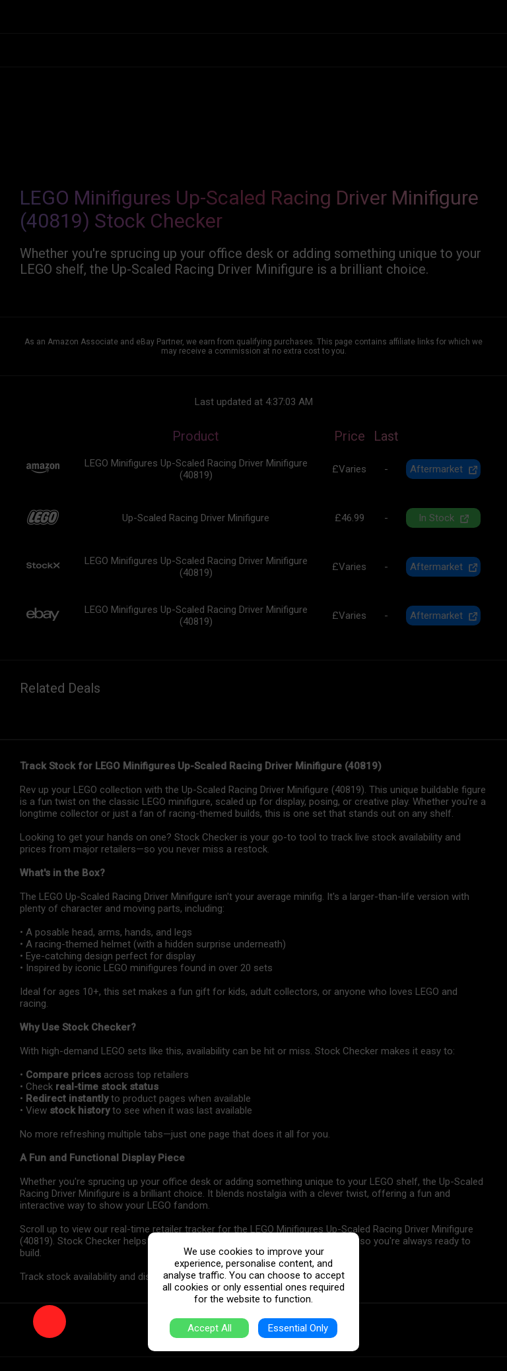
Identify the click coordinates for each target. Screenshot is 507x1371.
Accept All (209, 1328)
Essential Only (298, 1328)
